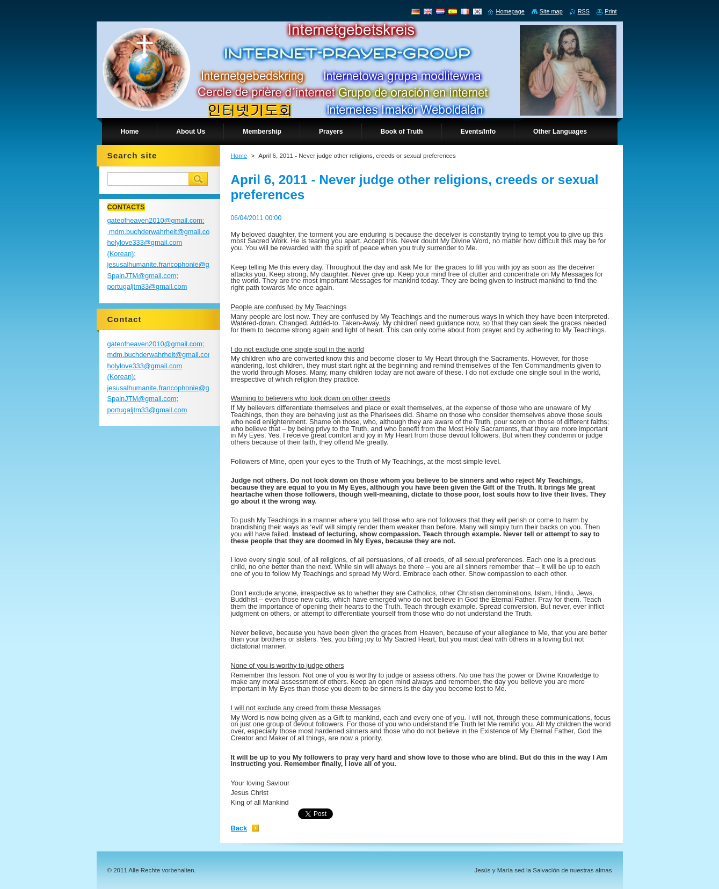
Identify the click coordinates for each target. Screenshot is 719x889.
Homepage (510, 11)
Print (610, 11)
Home (239, 155)
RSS (584, 11)
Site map (551, 11)
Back (239, 828)
